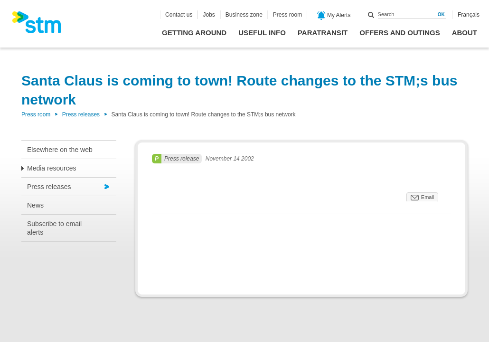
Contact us (178, 14)
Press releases (81, 114)
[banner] (41, 25)
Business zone (244, 14)
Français (469, 14)
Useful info (262, 32)
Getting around (194, 32)
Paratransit (323, 32)
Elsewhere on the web (60, 149)
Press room (287, 14)
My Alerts (334, 15)
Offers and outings (399, 32)
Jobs (209, 14)
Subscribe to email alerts (54, 228)
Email (427, 197)
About (464, 32)
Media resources (51, 168)
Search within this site (371, 14)
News (35, 205)
